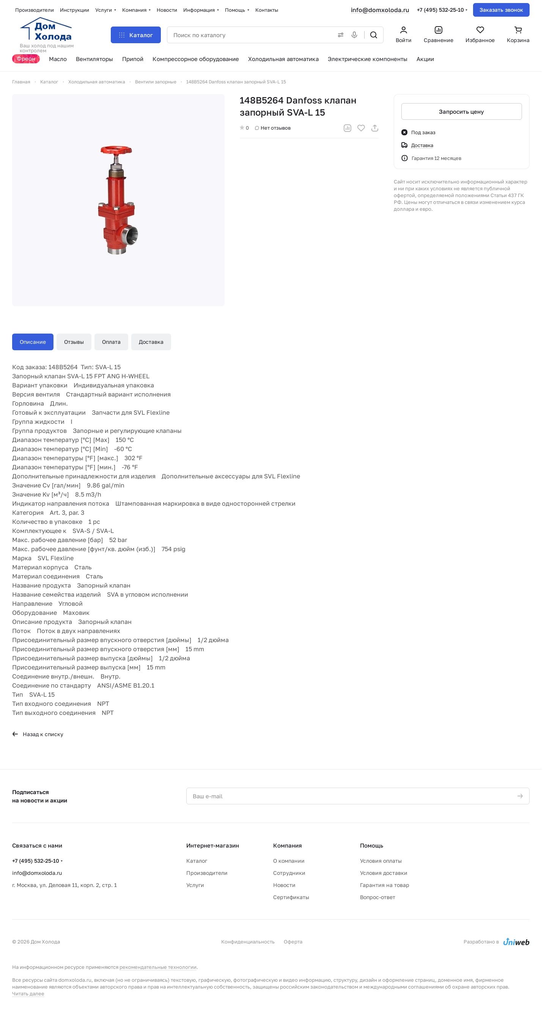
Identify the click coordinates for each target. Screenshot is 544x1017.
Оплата (111, 341)
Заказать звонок (501, 9)
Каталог (196, 860)
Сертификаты (291, 897)
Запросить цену (461, 111)
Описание (33, 341)
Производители (207, 873)
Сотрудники (289, 873)
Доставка (151, 341)
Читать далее (28, 993)
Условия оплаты (381, 860)
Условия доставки (383, 873)
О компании (289, 860)
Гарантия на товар (384, 885)
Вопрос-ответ (377, 897)
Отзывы (74, 341)
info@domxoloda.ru (380, 10)
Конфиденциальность (248, 942)
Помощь (371, 845)
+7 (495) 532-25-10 (440, 9)
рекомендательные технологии (158, 967)
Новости (284, 885)
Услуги (195, 885)
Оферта (293, 942)
